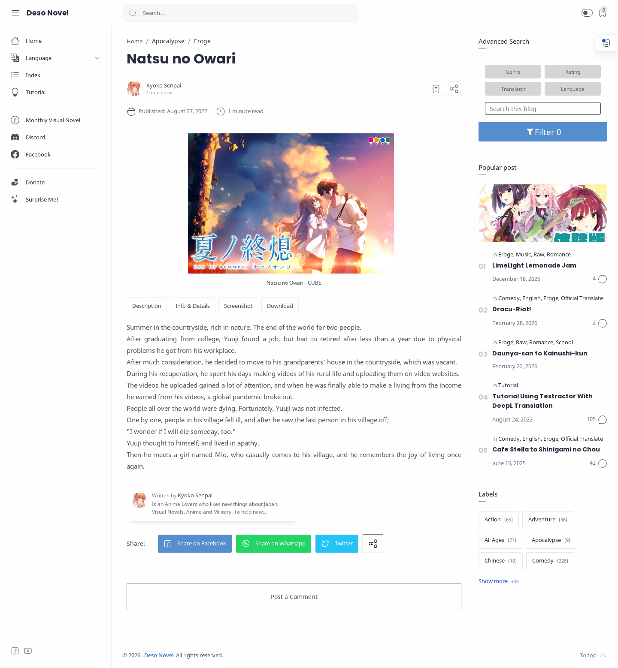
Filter (543, 132)
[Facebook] (15, 651)
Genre (513, 71)
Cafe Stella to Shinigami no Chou (546, 449)
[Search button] (132, 13)
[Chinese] (501, 560)
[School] (564, 343)
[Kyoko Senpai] (163, 85)
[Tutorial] (508, 386)
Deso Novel (48, 13)
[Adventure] (547, 519)
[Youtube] (28, 651)
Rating (572, 71)
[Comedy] (509, 299)
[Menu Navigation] (15, 13)
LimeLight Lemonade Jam (534, 265)
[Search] (240, 13)
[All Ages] (500, 540)
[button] (587, 13)
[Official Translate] (582, 299)
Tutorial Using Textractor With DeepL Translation (542, 401)
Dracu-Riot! (511, 309)
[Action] (499, 519)
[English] (532, 299)
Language (573, 88)
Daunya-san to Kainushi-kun (540, 353)
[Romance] (559, 255)
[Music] (524, 255)
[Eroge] (506, 255)
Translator (513, 88)
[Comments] (600, 279)
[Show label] (499, 581)
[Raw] (539, 255)
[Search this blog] (543, 108)
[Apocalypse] (551, 540)
